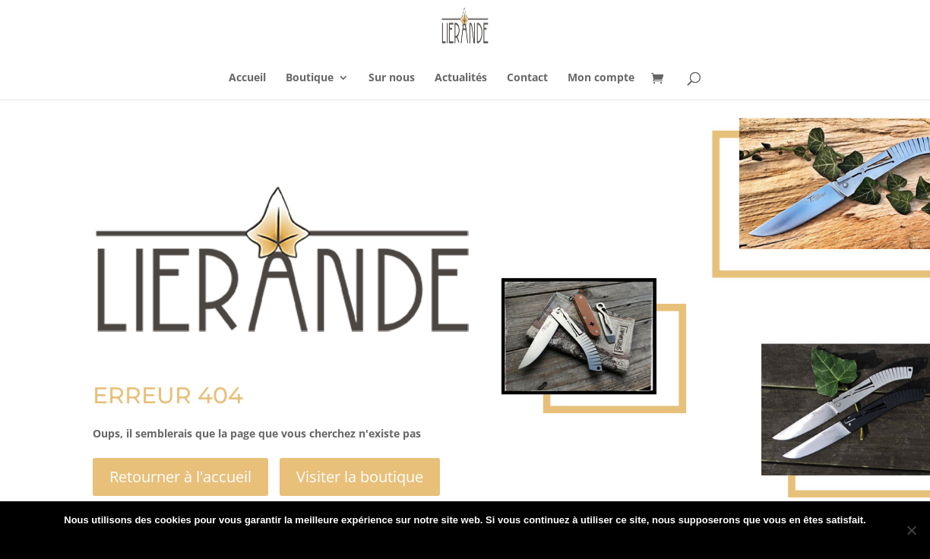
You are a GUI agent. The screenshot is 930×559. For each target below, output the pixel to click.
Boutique (310, 78)
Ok (402, 539)
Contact (527, 78)
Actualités (461, 78)
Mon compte (601, 78)
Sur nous (392, 78)
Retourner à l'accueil (180, 476)
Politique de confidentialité (479, 539)
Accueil (247, 78)
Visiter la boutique (359, 476)
